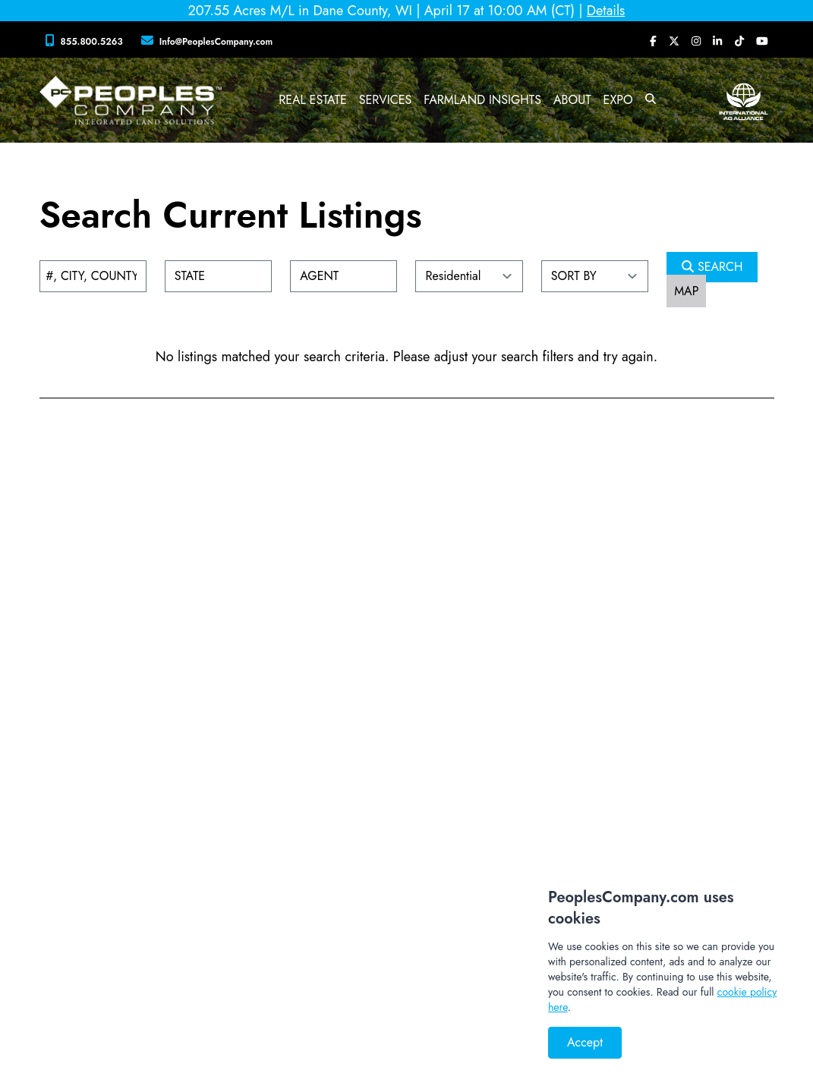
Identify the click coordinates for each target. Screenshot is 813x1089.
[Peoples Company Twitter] (674, 41)
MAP (686, 291)
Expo (618, 100)
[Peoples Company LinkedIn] (717, 41)
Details (606, 10)
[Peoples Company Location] (210, 41)
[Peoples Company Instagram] (696, 41)
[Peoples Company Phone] (87, 41)
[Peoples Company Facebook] (653, 41)
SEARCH (712, 266)
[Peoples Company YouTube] (762, 41)
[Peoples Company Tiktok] (739, 41)
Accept (585, 1042)
